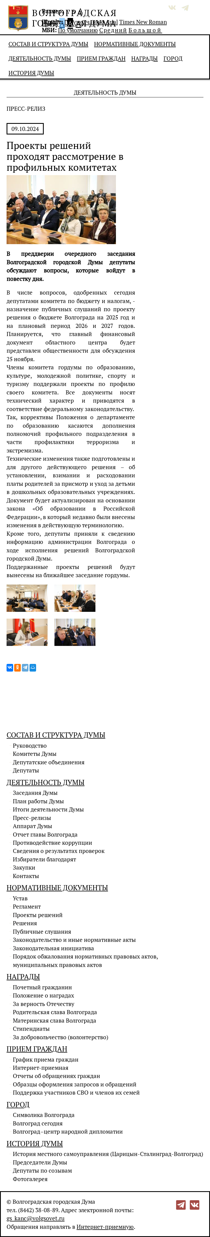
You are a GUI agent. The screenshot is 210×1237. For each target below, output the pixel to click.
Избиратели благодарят (44, 859)
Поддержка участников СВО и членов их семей (76, 1092)
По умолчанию (84, 22)
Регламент (27, 906)
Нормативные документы (135, 44)
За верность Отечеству (43, 1004)
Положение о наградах (43, 995)
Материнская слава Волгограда (54, 1020)
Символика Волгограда (44, 1115)
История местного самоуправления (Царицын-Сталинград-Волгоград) (108, 1154)
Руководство (30, 745)
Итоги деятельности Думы (48, 809)
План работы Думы (38, 801)
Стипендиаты (31, 1028)
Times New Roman (143, 22)
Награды (144, 58)
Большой (145, 30)
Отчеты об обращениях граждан (56, 1076)
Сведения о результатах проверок (58, 851)
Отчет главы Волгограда (45, 834)
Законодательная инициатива (53, 948)
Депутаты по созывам (42, 1170)
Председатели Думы (40, 1162)
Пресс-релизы (32, 818)
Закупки (24, 867)
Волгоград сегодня (38, 1123)
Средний (113, 30)
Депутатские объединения (48, 762)
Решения (25, 923)
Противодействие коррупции (52, 842)
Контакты (26, 876)
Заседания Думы (35, 792)
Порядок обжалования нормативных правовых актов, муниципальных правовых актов (85, 960)
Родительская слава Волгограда (55, 1012)
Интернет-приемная (40, 1067)
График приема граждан (45, 1059)
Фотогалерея (30, 1179)
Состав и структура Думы (48, 44)
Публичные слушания (42, 931)
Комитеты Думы (35, 753)
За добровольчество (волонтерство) (60, 1037)
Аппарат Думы (32, 826)
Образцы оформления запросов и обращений (74, 1084)
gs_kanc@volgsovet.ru (36, 1218)
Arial (112, 22)
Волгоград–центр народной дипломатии (68, 1131)
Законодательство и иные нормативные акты (74, 940)
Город (173, 58)
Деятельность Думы (39, 58)
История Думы (31, 73)
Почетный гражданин (42, 987)
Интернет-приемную (105, 1226)
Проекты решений (38, 915)
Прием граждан (101, 58)
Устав (20, 898)
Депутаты (26, 770)
